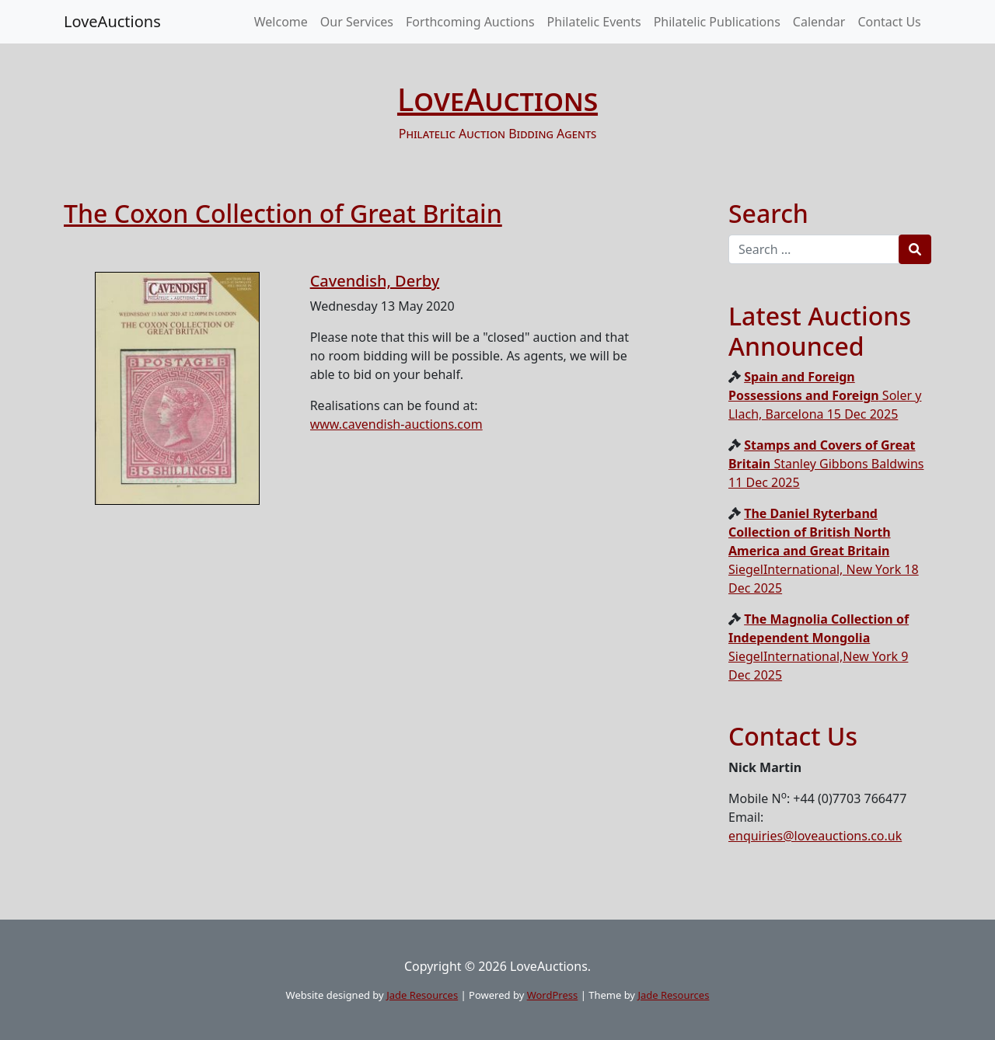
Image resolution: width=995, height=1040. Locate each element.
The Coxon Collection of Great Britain (283, 213)
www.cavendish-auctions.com (396, 424)
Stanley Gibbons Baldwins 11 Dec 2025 (825, 464)
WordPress (552, 995)
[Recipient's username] (813, 249)
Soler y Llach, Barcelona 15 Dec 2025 (824, 395)
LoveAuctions (112, 21)
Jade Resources (422, 995)
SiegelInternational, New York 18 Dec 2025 (823, 551)
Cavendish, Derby (375, 280)
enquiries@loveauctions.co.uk (815, 835)
